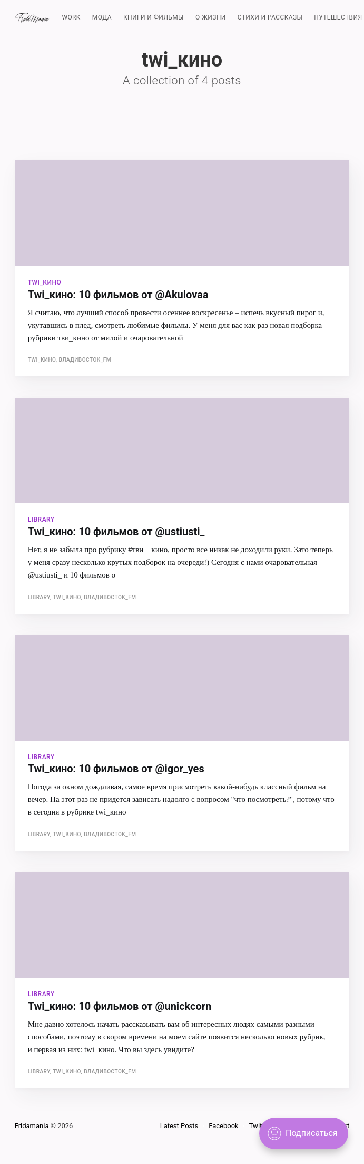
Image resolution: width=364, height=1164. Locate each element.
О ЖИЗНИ (210, 17)
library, (40, 597)
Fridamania (32, 1126)
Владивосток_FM (85, 360)
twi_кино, (43, 360)
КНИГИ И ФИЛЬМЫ (153, 17)
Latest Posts (179, 1126)
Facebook (223, 1126)
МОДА (102, 17)
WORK (71, 17)
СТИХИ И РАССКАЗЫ (270, 17)
